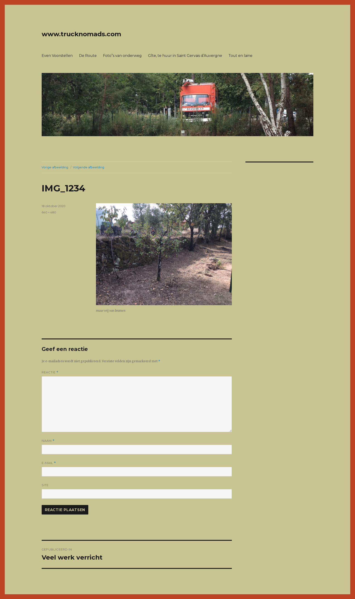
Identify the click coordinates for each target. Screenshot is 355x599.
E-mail (49, 463)
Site (45, 485)
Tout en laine (240, 55)
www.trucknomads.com (81, 34)
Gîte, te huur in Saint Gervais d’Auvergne (185, 55)
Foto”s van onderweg (122, 55)
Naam (48, 441)
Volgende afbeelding (88, 167)
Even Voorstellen (57, 55)
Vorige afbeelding (55, 167)
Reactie (50, 372)
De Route (88, 55)
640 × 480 (49, 212)
